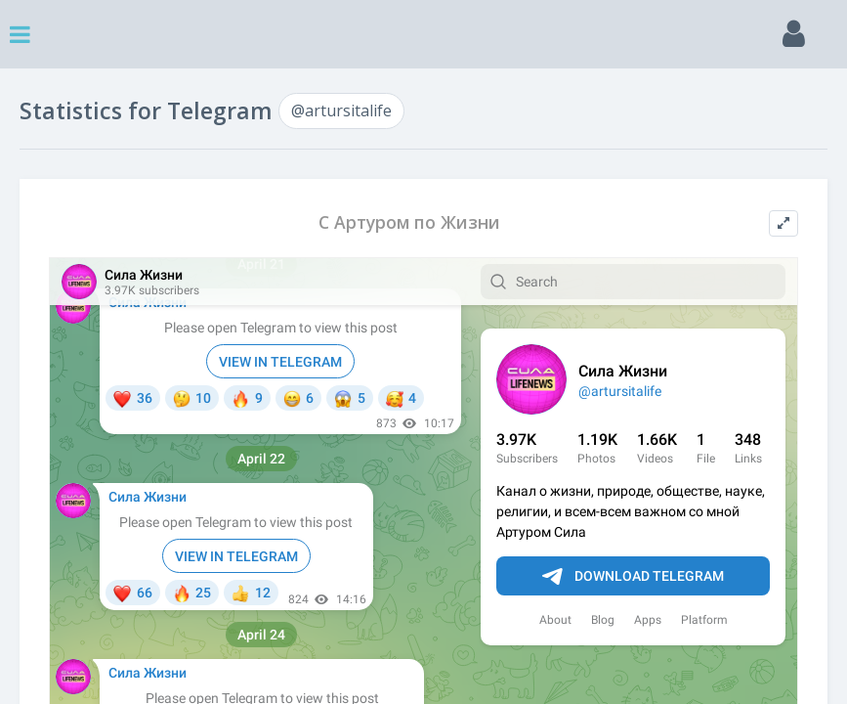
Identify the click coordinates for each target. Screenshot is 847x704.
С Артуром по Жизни (409, 222)
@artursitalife (341, 110)
